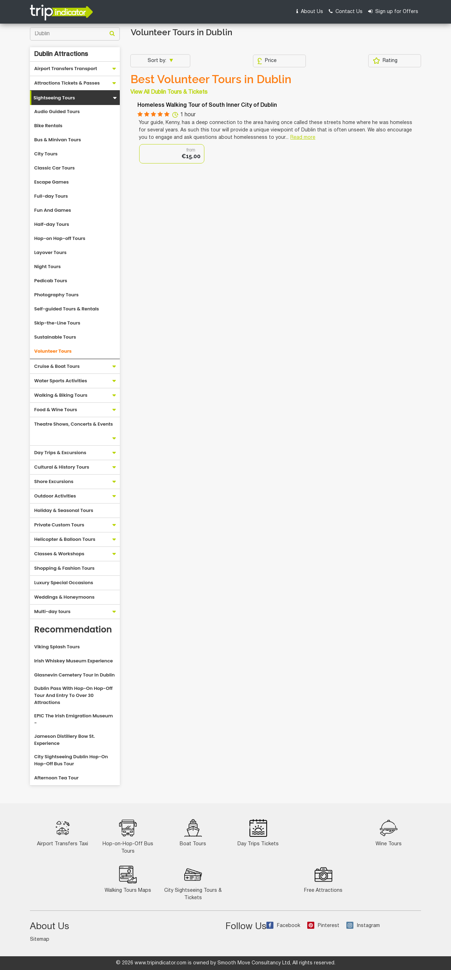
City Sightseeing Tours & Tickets (193, 883)
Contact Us (346, 11)
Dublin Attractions (61, 54)
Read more (302, 137)
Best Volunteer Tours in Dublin (210, 79)
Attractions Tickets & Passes (67, 83)
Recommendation (73, 629)
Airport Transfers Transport (65, 68)
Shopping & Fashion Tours (64, 568)
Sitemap (39, 939)
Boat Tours (193, 832)
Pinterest (323, 925)
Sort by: (158, 60)
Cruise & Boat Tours (57, 366)
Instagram (363, 925)
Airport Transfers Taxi (62, 832)
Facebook (283, 925)
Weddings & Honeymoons (64, 597)
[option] (171, 153)
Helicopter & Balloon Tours (64, 539)
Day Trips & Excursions (60, 452)
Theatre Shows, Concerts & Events (73, 424)
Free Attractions (323, 879)
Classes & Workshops (59, 553)
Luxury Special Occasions (63, 582)
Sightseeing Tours (54, 97)
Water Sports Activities (60, 380)
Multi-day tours (52, 611)
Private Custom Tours (59, 524)
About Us (309, 11)
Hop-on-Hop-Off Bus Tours (128, 836)
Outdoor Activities (55, 496)
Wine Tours (389, 832)
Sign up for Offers (393, 11)
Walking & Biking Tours (60, 395)
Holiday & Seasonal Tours (63, 510)
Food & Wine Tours (55, 409)
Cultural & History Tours (61, 467)
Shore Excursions (53, 481)
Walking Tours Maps (128, 879)
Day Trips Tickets (258, 832)
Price (267, 61)
